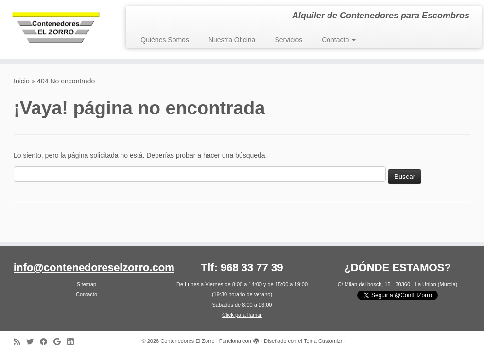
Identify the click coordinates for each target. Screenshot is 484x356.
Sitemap (86, 284)
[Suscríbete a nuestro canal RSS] (20, 342)
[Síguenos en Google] (60, 342)
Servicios (288, 40)
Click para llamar (242, 315)
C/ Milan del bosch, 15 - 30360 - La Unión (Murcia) (397, 284)
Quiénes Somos (164, 40)
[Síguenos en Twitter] (33, 342)
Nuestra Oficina (231, 40)
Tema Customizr (323, 341)
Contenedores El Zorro (187, 341)
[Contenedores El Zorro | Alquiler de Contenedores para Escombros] (56, 29)
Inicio (22, 81)
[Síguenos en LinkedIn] (73, 342)
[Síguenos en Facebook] (46, 342)
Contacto (339, 40)
